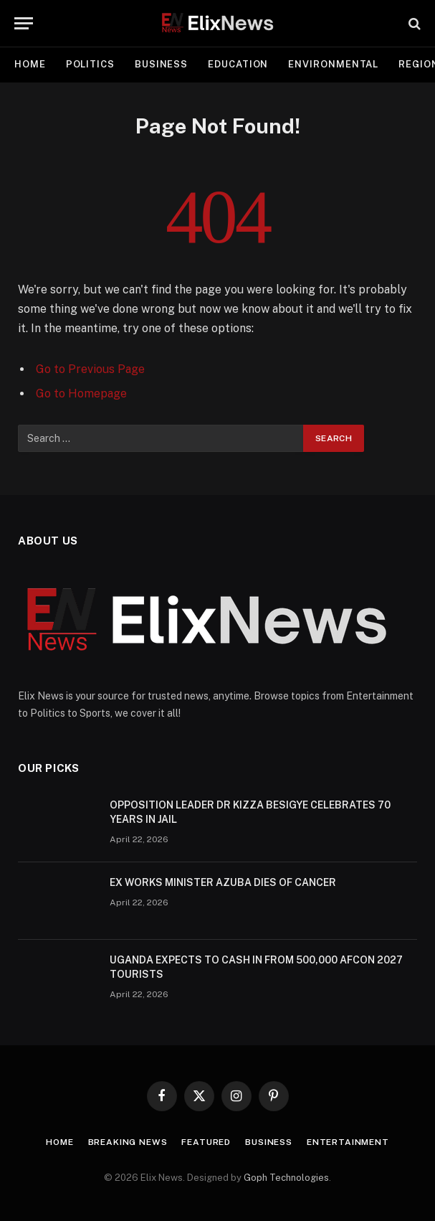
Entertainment (348, 1142)
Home (30, 64)
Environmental (333, 64)
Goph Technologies (286, 1177)
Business (161, 64)
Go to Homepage (81, 393)
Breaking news (128, 1142)
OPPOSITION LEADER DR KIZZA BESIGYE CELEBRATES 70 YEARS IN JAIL (250, 812)
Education (238, 64)
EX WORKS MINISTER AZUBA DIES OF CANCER (223, 882)
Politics (90, 64)
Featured (206, 1142)
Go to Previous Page (90, 369)
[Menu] (23, 23)
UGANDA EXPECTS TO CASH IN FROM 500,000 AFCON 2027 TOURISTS (256, 967)
